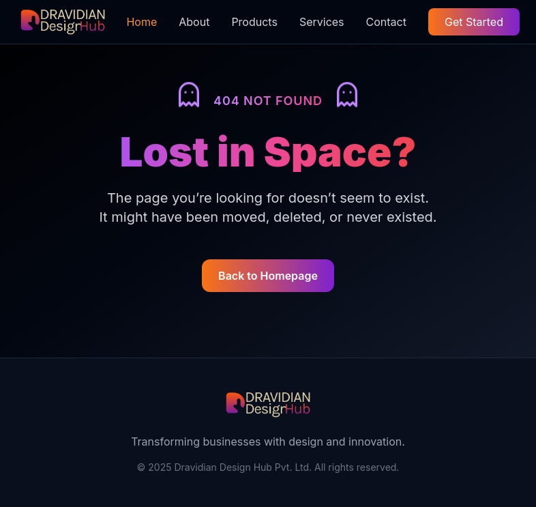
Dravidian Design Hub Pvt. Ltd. (243, 467)
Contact (386, 22)
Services (321, 22)
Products (254, 22)
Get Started (474, 22)
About (194, 22)
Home (141, 22)
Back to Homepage (268, 276)
